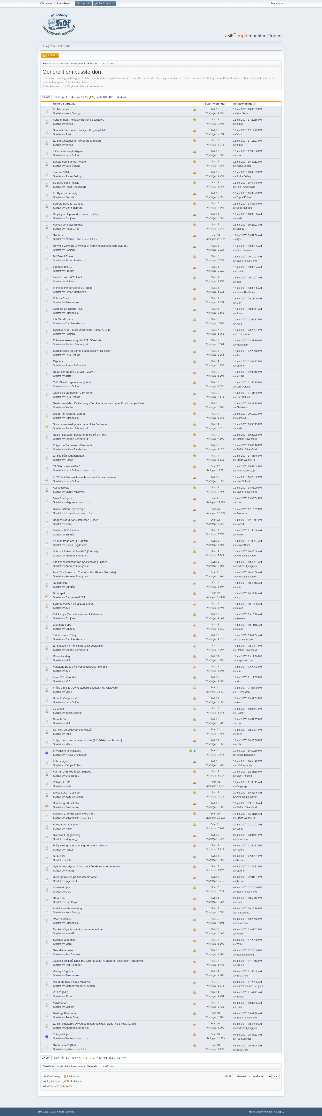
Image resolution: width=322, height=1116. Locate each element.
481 (105, 97)
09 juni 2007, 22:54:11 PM (247, 845)
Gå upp (46, 1058)
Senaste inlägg (244, 103)
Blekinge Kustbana (64, 1013)
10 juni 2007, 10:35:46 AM (247, 792)
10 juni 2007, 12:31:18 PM (247, 771)
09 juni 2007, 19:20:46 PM (247, 919)
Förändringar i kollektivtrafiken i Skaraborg (78, 119)
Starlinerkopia (61, 887)
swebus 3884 (61, 172)
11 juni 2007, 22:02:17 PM (247, 361)
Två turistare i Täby (64, 635)
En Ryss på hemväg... (66, 193)
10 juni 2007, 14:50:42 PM (247, 761)
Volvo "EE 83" (61, 782)
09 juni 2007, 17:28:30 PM (247, 940)
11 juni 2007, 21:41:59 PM (247, 393)
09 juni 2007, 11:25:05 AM (247, 982)
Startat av (69, 103)
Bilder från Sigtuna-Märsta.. (69, 413)
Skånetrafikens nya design (69, 509)
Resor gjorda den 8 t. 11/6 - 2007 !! (74, 371)
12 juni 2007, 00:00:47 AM (247, 309)
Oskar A (241, 713)
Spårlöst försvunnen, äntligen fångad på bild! (80, 130)
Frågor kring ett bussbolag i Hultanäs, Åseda (80, 845)
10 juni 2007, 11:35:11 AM (247, 782)
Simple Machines (65, 1111)
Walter (69, 407)
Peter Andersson (76, 186)
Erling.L (70, 628)
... (69, 97)
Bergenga (242, 786)
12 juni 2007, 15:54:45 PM (247, 182)
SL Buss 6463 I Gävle (66, 182)
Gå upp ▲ (279, 1111)
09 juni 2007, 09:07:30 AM (247, 1013)
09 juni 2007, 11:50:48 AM (247, 971)
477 (79, 97)
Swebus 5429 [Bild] (64, 1045)
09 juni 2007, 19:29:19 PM (247, 908)
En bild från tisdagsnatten (68, 455)
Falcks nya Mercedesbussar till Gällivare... (78, 614)
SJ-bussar (59, 856)
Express (58, 361)
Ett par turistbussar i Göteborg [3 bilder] (77, 140)
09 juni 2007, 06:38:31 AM (247, 1034)
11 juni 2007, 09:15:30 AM (247, 614)
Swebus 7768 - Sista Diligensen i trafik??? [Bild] (82, 329)
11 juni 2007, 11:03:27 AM (247, 541)
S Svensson (243, 334)
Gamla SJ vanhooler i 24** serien (73, 392)
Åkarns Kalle (73, 239)
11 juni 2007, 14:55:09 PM (247, 487)
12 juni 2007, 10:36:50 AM (247, 214)
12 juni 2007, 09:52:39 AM (247, 235)
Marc (69, 943)
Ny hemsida (60, 582)
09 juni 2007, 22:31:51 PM (247, 877)
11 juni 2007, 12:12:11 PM (247, 520)
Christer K (242, 407)
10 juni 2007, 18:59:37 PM (247, 719)
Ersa (239, 702)
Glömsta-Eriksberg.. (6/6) (68, 308)
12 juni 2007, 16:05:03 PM (247, 172)
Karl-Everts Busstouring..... (69, 908)
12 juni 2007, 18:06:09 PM (247, 109)
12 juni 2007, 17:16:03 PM (247, 140)
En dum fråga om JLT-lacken (70, 540)
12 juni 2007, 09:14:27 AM (247, 256)
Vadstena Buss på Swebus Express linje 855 (80, 666)
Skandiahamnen (63, 950)
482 (111, 97)
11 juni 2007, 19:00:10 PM (247, 445)
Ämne (57, 103)
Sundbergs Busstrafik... (67, 803)
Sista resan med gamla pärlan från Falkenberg (81, 424)
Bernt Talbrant (74, 207)
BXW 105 (58, 898)
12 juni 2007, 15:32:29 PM (247, 193)
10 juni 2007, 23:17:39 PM (247, 656)
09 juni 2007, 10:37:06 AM (247, 1003)
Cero (68, 891)
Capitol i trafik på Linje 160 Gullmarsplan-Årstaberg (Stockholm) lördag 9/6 (98, 960)
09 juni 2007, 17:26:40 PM (247, 950)
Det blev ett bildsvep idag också (72, 729)
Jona (68, 134)
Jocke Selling (244, 165)
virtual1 (70, 870)
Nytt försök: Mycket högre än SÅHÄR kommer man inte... (87, 866)
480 (99, 97)
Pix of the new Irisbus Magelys (71, 981)
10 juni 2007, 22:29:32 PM (247, 667)
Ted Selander (74, 964)
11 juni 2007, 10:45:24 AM (247, 562)
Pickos (70, 849)
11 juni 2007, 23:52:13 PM (247, 319)
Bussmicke (72, 302)
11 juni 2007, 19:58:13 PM (247, 424)
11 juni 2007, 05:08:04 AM (247, 635)
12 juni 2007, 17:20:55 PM (247, 119)
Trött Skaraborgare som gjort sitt (72, 382)
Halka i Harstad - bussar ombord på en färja (79, 434)
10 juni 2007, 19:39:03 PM (247, 698)
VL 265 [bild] (60, 992)
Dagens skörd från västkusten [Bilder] (76, 519)
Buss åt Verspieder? (65, 698)
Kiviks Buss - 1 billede (66, 792)
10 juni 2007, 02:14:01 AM (247, 824)
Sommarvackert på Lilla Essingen (73, 603)
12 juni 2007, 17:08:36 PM (247, 151)
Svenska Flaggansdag (66, 835)
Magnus (70, 502)
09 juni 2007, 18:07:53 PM (247, 929)
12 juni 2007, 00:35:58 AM (247, 288)
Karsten (241, 860)
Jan (238, 355)
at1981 (70, 375)
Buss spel (59, 593)
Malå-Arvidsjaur (62, 498)
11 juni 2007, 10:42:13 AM (247, 583)
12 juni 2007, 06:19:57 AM (247, 277)
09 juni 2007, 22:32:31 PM (247, 866)
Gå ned (46, 97)
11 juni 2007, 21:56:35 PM (247, 382)
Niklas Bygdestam (76, 449)
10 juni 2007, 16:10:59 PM (247, 750)
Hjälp (251, 1111)
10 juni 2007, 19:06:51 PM (247, 709)
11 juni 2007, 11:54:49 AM (247, 530)
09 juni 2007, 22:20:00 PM (247, 887)
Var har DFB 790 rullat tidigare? (72, 771)
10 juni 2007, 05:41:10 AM (247, 813)
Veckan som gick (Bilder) (68, 224)
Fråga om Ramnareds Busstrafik (72, 445)
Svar (208, 103)
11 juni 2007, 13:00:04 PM (247, 498)
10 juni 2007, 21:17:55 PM (247, 677)
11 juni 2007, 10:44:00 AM (247, 572)
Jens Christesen (75, 796)
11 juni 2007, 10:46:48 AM (247, 551)
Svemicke (71, 513)
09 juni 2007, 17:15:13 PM (247, 961)
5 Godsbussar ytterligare (68, 151)
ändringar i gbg (62, 624)
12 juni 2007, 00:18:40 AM (247, 298)
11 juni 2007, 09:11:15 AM (247, 625)
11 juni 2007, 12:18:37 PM (247, 509)
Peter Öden (72, 1017)
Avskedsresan (61, 487)
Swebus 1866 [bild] (64, 939)
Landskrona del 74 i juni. (68, 277)
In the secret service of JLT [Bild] (72, 287)
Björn (239, 239)
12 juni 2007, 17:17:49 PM (247, 130)
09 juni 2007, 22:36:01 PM (247, 856)
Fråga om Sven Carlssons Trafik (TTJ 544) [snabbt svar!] (87, 740)
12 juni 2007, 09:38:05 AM (247, 246)
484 (119, 97)
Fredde (70, 197)
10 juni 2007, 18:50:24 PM (247, 729)
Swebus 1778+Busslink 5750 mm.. (74, 813)
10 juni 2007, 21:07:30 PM (247, 688)
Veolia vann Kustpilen (66, 824)
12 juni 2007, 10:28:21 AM (247, 224)
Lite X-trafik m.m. (63, 319)
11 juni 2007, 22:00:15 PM (247, 372)
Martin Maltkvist (75, 491)
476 (73, 97)
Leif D (240, 828)
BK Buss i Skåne (63, 256)
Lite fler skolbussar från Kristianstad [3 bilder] (80, 561)
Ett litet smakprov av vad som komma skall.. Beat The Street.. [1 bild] (94, 1023)
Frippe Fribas (244, 197)
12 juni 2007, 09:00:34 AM (247, 267)
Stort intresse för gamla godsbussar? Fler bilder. (82, 350)
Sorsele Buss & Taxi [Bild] (68, 203)
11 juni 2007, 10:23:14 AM (247, 593)
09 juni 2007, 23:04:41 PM (247, 835)
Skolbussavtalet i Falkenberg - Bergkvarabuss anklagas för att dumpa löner (98, 403)
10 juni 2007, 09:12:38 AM (247, 803)
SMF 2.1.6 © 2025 (47, 1111)
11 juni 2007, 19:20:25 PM (247, 434)
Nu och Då (59, 719)
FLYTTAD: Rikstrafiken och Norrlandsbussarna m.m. (84, 477)
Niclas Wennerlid (246, 460)
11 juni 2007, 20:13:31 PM (247, 413)
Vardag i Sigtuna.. (64, 971)
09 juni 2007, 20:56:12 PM (247, 898)
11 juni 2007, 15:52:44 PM (247, 466)
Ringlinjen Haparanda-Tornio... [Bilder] (76, 214)
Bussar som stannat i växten (70, 161)
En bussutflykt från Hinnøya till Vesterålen (78, 645)
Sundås (70, 534)
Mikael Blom (243, 545)
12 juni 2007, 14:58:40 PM (247, 203)
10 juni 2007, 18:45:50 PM (247, 740)
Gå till (228, 1076)
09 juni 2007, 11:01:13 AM (247, 992)
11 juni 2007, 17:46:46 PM (247, 455)
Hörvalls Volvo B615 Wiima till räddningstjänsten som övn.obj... (91, 245)
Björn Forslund (245, 250)
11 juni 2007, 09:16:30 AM (247, 604)
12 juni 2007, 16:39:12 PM (247, 161)
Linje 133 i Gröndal (64, 677)
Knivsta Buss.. (61, 298)
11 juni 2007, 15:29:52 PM (247, 477)
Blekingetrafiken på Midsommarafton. (75, 877)
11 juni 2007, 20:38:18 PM (247, 403)
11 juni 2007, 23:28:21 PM (247, 330)
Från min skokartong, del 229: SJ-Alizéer (77, 340)
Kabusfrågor (60, 761)
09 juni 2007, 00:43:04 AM (247, 1045)
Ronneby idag (61, 656)
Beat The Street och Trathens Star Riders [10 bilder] (84, 572)
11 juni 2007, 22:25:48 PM (247, 351)
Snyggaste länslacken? (67, 750)
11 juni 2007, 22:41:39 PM (247, 340)
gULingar (58, 708)
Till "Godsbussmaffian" (66, 466)
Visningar (219, 103)
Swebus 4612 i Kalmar (66, 530)
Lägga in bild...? (62, 266)
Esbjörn (70, 218)
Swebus (58, 235)
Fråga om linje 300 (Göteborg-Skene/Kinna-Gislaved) (85, 687)
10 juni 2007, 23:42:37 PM (247, 646)
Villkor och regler (264, 1111)
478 (85, 97)
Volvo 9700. (60, 1002)
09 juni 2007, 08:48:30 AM (247, 1024)
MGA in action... (62, 918)
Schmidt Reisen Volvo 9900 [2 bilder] (75, 551)
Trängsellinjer (61, 1034)
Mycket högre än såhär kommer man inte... (79, 929)
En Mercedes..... (63, 109)
